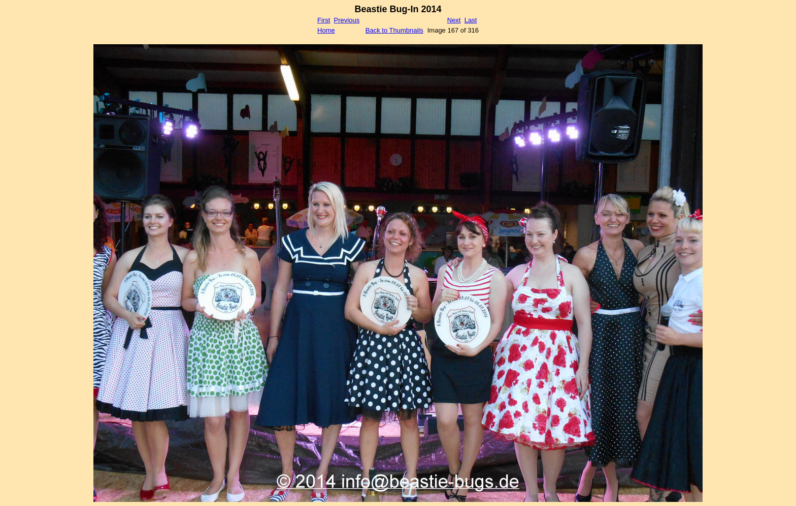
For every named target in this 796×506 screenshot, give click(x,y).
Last (471, 20)
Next (454, 20)
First (323, 20)
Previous (347, 20)
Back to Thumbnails (394, 30)
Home (326, 30)
